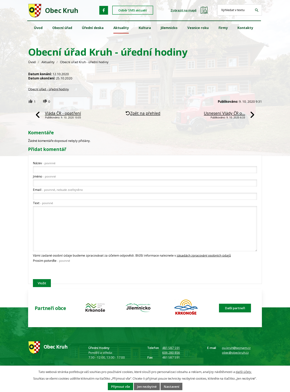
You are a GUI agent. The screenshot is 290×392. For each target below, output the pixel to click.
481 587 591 (171, 348)
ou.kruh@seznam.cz (236, 348)
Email (58, 190)
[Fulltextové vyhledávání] (239, 10)
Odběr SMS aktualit (132, 10)
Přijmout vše (120, 386)
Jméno (44, 176)
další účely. (244, 372)
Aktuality (47, 62)
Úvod (32, 62)
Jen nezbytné (147, 386)
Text (43, 203)
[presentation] (61, 271)
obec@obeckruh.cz (235, 352)
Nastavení (171, 386)
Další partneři (235, 308)
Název (44, 163)
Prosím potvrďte (51, 260)
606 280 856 (171, 352)
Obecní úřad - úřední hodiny (48, 89)
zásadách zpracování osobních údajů (204, 255)
